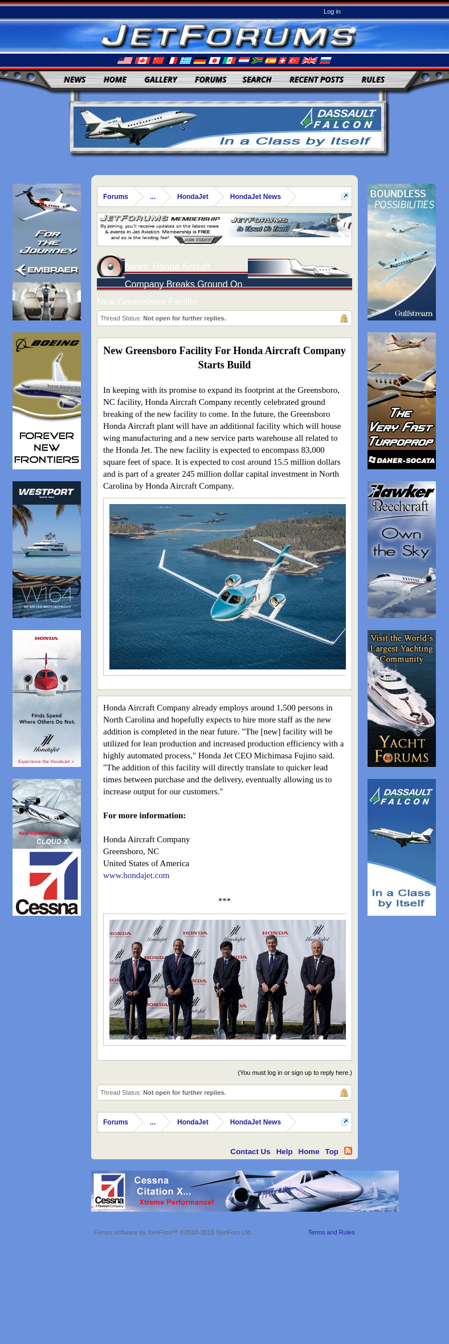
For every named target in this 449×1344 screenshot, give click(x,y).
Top (331, 1151)
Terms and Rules (331, 1232)
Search (257, 79)
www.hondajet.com (136, 875)
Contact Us (250, 1151)
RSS (348, 1151)
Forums (211, 79)
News (75, 79)
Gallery (161, 79)
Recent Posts (316, 79)
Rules (373, 79)
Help (284, 1151)
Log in (332, 11)
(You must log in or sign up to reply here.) (295, 1072)
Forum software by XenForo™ (173, 1232)
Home (115, 79)
